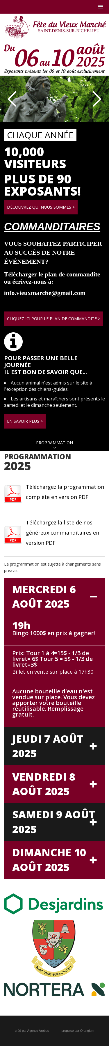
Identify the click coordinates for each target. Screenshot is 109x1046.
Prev (12, 98)
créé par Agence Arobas (32, 1030)
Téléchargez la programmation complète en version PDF (65, 491)
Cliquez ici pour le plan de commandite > (53, 318)
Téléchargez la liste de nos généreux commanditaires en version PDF (62, 532)
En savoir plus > (25, 421)
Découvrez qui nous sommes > (41, 207)
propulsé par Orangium (77, 1030)
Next (97, 98)
